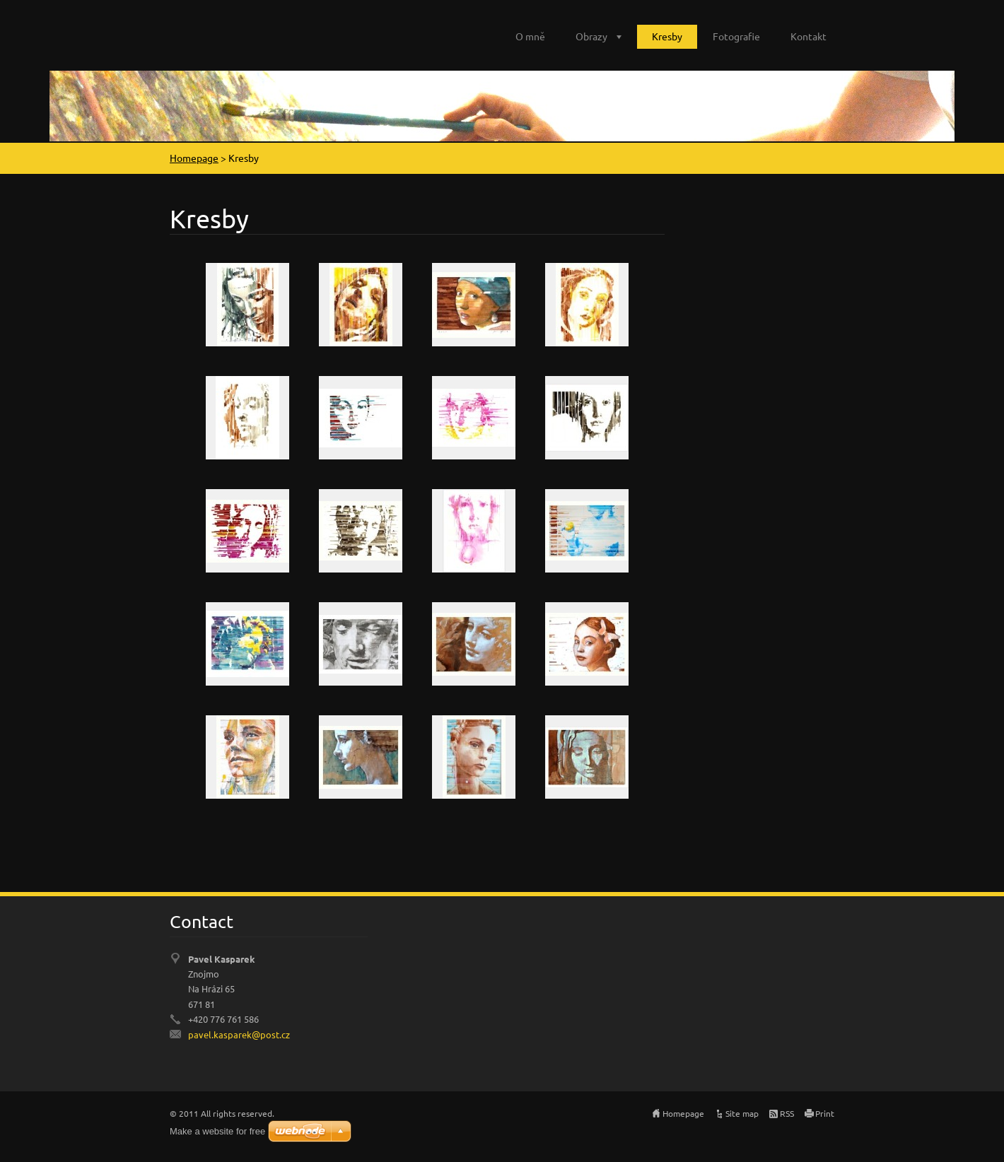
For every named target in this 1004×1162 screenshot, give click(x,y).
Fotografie (736, 36)
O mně (530, 36)
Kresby (667, 36)
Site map (742, 1113)
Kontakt (808, 36)
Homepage (194, 157)
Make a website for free (217, 1131)
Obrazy (591, 36)
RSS (787, 1113)
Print (824, 1113)
